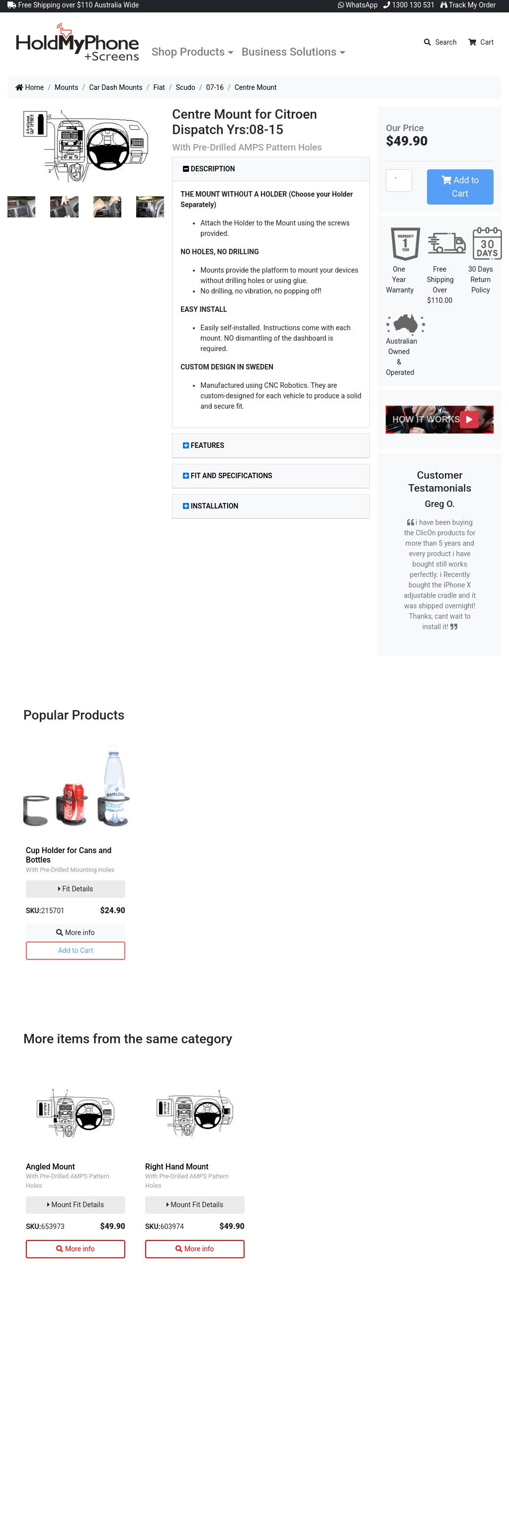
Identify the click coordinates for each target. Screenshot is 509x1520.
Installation (210, 506)
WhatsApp (358, 5)
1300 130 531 (408, 5)
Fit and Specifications (227, 476)
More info (75, 933)
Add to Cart (460, 186)
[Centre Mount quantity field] (399, 180)
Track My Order (468, 5)
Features (203, 445)
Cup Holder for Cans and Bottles (68, 855)
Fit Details (75, 889)
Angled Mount (50, 1166)
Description (209, 169)
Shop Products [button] (188, 51)
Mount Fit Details (75, 1205)
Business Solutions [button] (289, 51)
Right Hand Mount (176, 1166)
